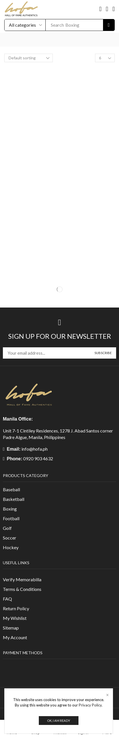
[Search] (108, 25)
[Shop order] (28, 58)
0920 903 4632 (38, 458)
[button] (100, 9)
